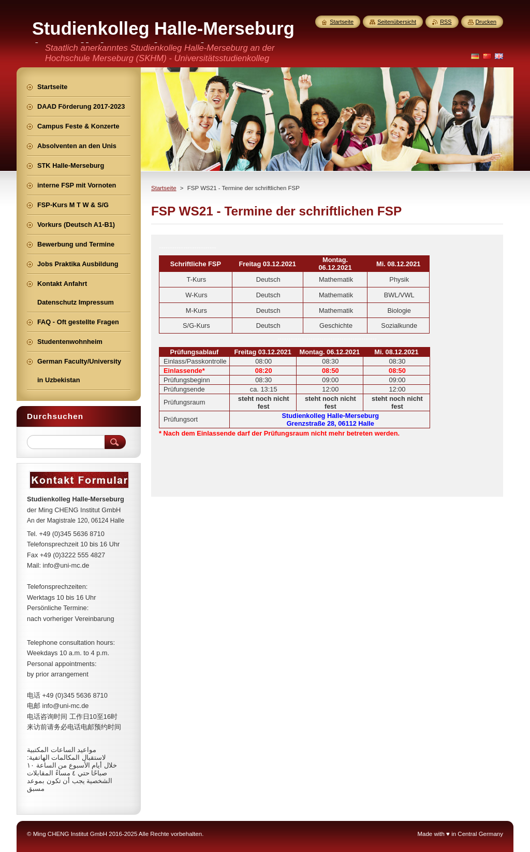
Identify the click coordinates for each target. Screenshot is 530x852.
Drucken (486, 22)
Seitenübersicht (396, 22)
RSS (445, 22)
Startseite (163, 188)
